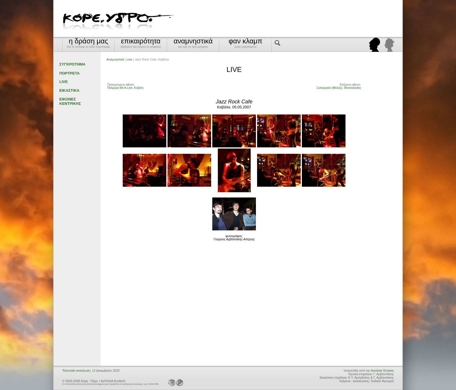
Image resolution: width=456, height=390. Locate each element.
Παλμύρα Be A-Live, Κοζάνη (125, 87)
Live (129, 59)
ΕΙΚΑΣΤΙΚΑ (69, 90)
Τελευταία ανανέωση (76, 370)
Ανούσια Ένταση (382, 370)
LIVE (63, 82)
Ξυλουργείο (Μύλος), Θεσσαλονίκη (338, 87)
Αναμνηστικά (115, 59)
